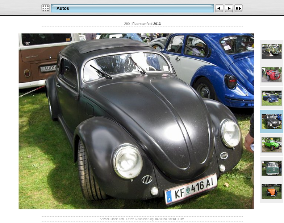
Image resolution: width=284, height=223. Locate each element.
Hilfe (181, 219)
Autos (62, 8)
